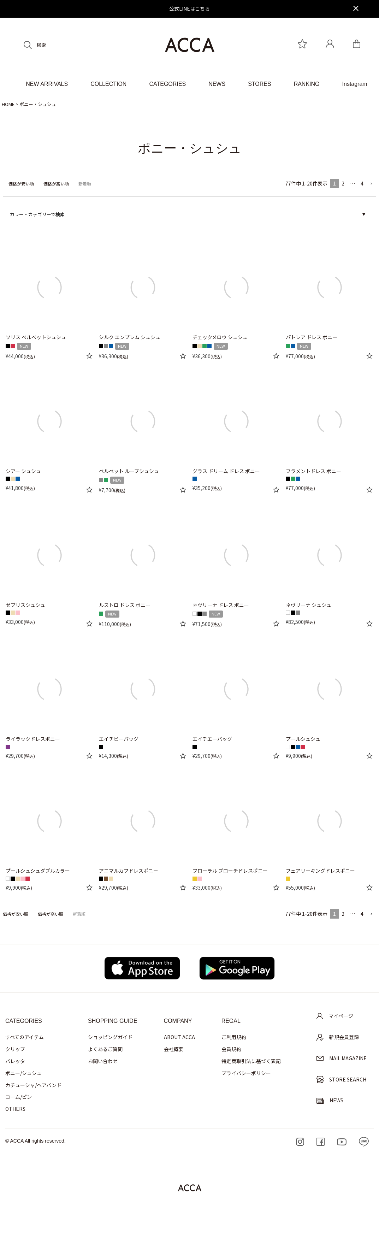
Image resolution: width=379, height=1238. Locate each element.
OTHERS (15, 1108)
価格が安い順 (21, 184)
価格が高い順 (56, 184)
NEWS (216, 84)
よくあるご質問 (105, 1049)
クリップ (15, 1049)
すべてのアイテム (24, 1036)
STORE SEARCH (341, 1079)
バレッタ (15, 1061)
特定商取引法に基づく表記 (251, 1061)
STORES (259, 84)
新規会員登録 (337, 1037)
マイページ (334, 1015)
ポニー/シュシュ (23, 1073)
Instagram (354, 84)
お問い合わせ (103, 1061)
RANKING (307, 84)
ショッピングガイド (110, 1036)
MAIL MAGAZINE (341, 1058)
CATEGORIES (167, 84)
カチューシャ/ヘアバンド (33, 1085)
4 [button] (362, 183)
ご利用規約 (233, 1036)
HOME (8, 104)
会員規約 (231, 1049)
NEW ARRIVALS (47, 84)
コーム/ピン (18, 1096)
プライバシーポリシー (246, 1073)
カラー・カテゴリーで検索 (37, 214)
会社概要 (174, 1049)
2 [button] (343, 183)
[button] (371, 184)
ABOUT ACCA (179, 1036)
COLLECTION (108, 84)
